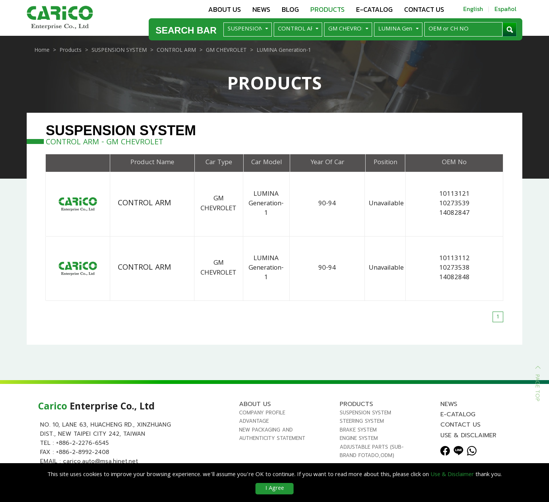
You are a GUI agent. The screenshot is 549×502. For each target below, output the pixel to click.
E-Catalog (374, 9)
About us (224, 9)
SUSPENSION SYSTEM (365, 415)
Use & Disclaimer (468, 438)
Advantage (254, 424)
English (473, 8)
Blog (290, 9)
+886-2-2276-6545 (82, 446)
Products (327, 9)
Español (505, 8)
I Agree (274, 489)
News (261, 9)
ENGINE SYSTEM (359, 441)
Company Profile (262, 415)
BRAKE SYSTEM (358, 432)
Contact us (424, 9)
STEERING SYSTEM (362, 424)
